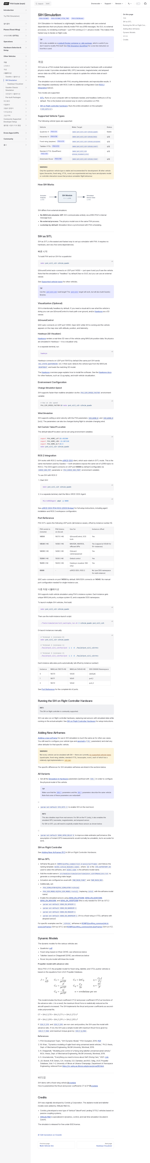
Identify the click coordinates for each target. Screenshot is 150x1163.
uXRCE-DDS (67, 460)
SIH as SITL (127, 22)
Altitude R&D (45, 1117)
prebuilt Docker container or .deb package (75, 43)
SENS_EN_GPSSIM (76, 898)
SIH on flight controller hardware (54, 106)
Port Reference (48, 689)
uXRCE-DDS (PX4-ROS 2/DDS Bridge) (58, 508)
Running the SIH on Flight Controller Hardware (134, 25)
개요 (124, 18)
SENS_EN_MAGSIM (48, 900)
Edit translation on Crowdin (50, 1135)
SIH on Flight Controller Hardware (81, 721)
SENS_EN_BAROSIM (93, 898)
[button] (26, 10)
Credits (125, 40)
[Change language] (130, 3)
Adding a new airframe (47, 738)
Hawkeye (99, 311)
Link (106, 1057)
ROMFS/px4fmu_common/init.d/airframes (84, 927)
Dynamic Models (129, 32)
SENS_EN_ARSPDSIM (69, 900)
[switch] (138, 3)
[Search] (42, 3)
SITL (42, 98)
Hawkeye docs (105, 372)
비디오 (125, 36)
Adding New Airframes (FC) (53, 852)
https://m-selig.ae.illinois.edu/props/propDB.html (83, 1066)
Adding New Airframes (131, 29)
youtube (72, 1083)
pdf (50, 948)
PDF (99, 1041)
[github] (145, 4)
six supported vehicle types (100, 755)
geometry (81, 741)
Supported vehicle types (52, 282)
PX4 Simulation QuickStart (77, 46)
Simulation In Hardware (58, 779)
